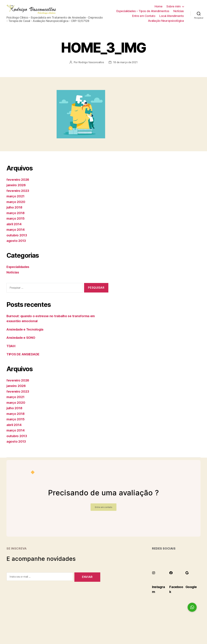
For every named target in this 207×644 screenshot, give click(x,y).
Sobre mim (173, 8)
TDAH (11, 351)
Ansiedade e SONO (22, 342)
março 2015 (15, 223)
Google (192, 591)
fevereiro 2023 (18, 195)
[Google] (187, 577)
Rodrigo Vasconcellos (91, 67)
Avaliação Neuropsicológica (166, 23)
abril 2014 (14, 229)
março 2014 (16, 234)
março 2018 (16, 218)
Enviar (87, 581)
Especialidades (18, 272)
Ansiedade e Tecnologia (26, 334)
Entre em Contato (143, 18)
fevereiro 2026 (18, 184)
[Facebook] (171, 577)
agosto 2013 (16, 245)
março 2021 (15, 201)
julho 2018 (15, 212)
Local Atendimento (171, 18)
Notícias (178, 13)
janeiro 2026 (16, 190)
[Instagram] (153, 577)
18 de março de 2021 (125, 67)
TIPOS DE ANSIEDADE (24, 359)
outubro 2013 (17, 240)
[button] (192, 607)
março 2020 (16, 207)
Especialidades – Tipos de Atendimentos (142, 13)
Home (158, 8)
